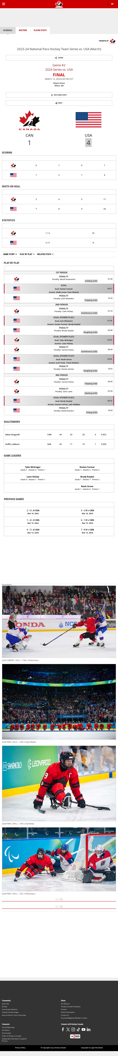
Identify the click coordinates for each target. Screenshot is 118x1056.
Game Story (10, 254)
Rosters (23, 30)
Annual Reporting (8, 1027)
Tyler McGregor (33, 467)
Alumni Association (68, 1012)
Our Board (5, 1030)
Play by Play (26, 254)
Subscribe (5, 1004)
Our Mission (65, 1004)
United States (87, 504)
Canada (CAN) (33, 461)
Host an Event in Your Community (14, 1015)
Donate (4, 1006)
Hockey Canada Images (10, 1012)
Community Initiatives (9, 1009)
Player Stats (40, 30)
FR (112, 4)
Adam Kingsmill (12, 434)
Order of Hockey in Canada (11, 1036)
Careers (64, 1009)
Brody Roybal (87, 476)
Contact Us (65, 1015)
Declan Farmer (87, 467)
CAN (49, 434)
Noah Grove (87, 486)
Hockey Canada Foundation (71, 1006)
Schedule (7, 30)
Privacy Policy (20, 1048)
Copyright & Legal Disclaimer (92, 1048)
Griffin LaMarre (12, 444)
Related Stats (44, 254)
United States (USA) (87, 461)
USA (49, 444)
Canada (33, 504)
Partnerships (6, 1033)
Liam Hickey (33, 476)
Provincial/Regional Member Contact (74, 1018)
